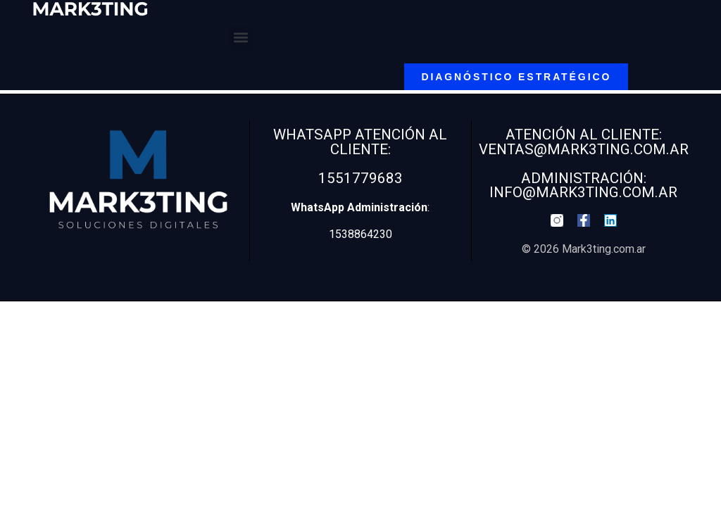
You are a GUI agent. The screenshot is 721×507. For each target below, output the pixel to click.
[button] (240, 37)
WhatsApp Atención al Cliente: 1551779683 (360, 156)
